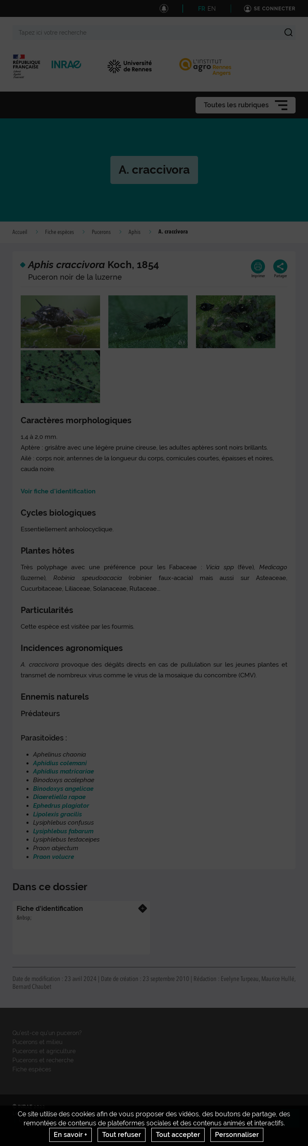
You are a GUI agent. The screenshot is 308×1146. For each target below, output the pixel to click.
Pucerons (101, 232)
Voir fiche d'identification (58, 491)
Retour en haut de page (294, 1121)
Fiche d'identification (50, 909)
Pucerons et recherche (43, 1060)
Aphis (135, 232)
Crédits (90, 1113)
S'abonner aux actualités (167, 1113)
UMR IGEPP (119, 1113)
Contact (65, 1113)
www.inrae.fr (63, 1133)
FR (201, 8)
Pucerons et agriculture (44, 1051)
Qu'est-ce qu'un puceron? (47, 1033)
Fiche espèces (59, 232)
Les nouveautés (31, 1113)
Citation (213, 1113)
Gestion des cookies (129, 1120)
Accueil (19, 232)
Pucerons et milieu (37, 1042)
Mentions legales (249, 1113)
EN (212, 8)
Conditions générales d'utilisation (59, 1120)
